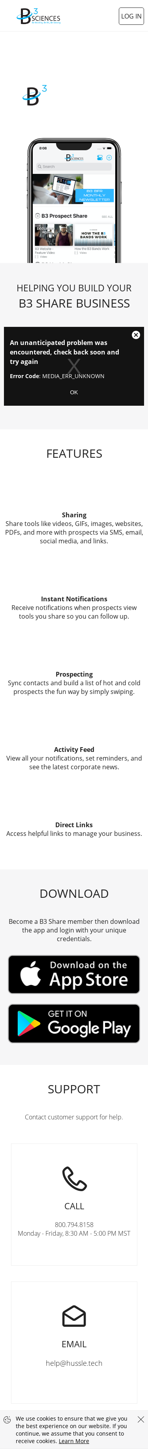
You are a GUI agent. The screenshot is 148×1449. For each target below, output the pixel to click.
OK (74, 392)
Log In (131, 16)
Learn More (74, 1441)
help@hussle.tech (74, 1325)
